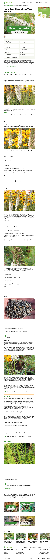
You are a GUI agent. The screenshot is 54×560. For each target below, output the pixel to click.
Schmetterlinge (17, 491)
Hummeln (21, 491)
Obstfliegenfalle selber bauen (44, 551)
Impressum (48, 558)
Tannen (16, 178)
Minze (8, 178)
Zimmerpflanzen (6, 551)
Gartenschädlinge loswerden (44, 552)
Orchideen (5, 552)
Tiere (4, 554)
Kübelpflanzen (6, 553)
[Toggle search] (49, 2)
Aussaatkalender (30, 2)
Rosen (5, 178)
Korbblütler (20, 108)
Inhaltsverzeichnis (9, 69)
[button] (26, 2)
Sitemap (35, 558)
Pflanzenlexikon (7, 5)
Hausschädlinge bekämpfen (43, 553)
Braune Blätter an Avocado (20, 553)
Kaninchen (32, 496)
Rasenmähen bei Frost (19, 551)
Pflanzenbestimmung (38, 2)
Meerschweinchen (26, 496)
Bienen (25, 491)
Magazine (30, 558)
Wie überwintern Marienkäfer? (32, 551)
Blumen (11, 5)
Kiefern (19, 178)
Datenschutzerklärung (41, 558)
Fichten (23, 178)
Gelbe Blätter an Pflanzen (20, 552)
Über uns (45, 2)
